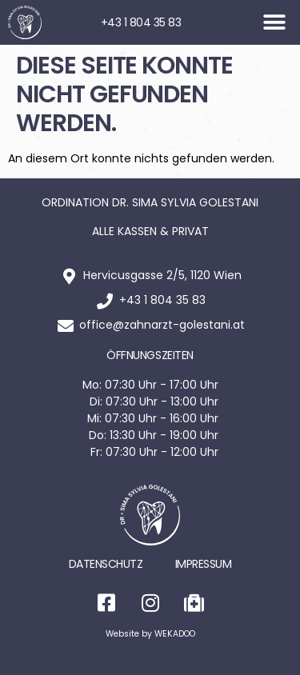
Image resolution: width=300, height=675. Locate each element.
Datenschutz (106, 564)
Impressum (203, 564)
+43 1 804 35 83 (141, 22)
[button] (274, 23)
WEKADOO (174, 634)
